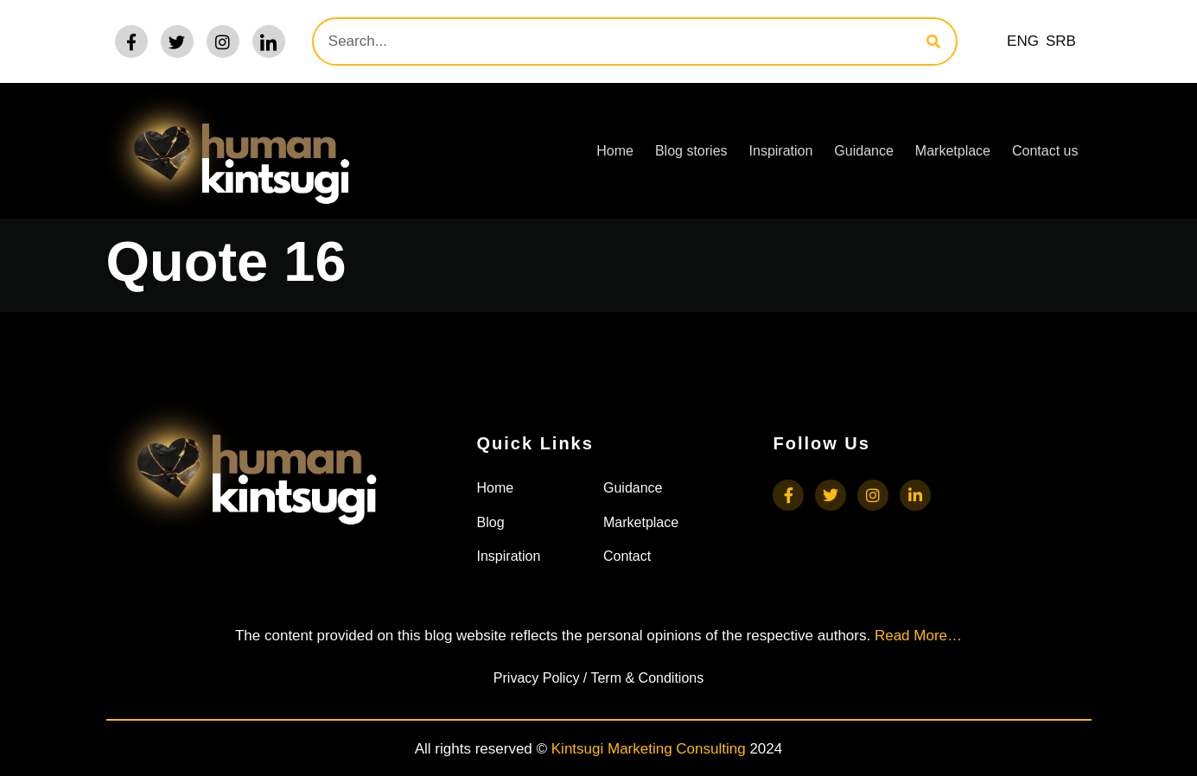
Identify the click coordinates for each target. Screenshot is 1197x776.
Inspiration (781, 150)
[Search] (933, 41)
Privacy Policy (536, 678)
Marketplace (952, 150)
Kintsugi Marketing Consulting (648, 749)
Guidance (864, 150)
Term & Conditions (647, 678)
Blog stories (691, 150)
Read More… (918, 635)
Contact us (1045, 150)
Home (615, 150)
